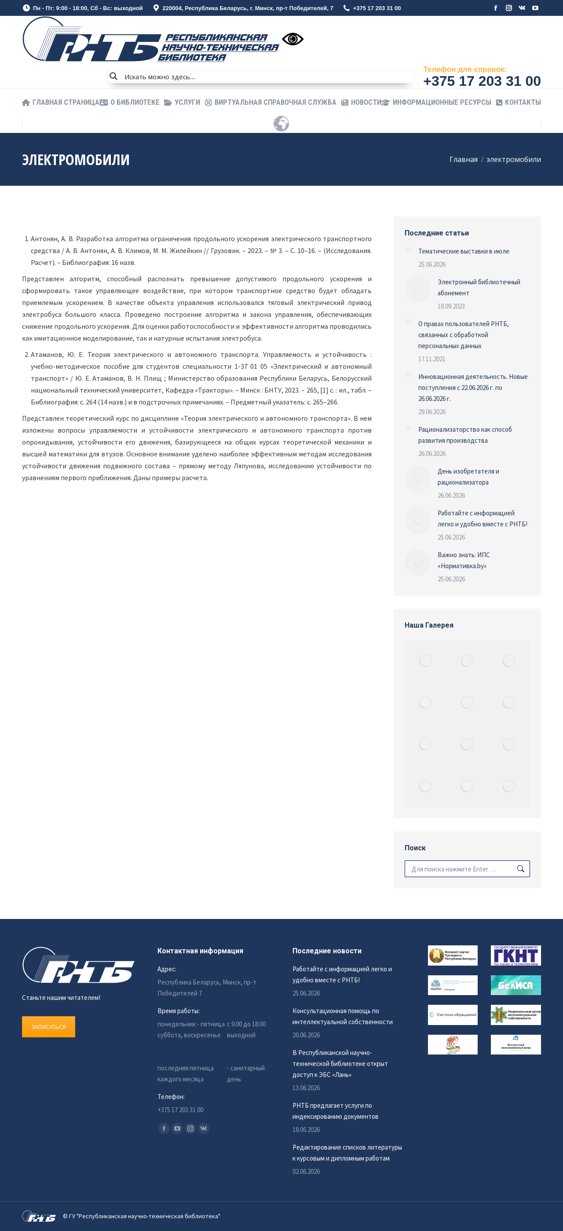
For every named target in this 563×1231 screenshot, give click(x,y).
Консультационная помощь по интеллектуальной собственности (342, 1016)
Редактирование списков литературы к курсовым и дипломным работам (347, 1152)
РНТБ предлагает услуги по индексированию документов (335, 1111)
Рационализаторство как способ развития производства (465, 435)
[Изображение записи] (408, 249)
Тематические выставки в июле (463, 251)
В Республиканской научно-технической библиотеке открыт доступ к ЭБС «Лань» (340, 1063)
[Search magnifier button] (113, 76)
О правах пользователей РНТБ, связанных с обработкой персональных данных (463, 335)
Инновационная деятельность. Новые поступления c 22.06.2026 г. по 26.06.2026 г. (473, 387)
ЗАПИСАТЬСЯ (48, 1027)
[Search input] (266, 76)
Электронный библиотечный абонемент (479, 287)
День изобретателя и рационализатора (468, 476)
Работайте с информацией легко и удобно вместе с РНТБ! (482, 518)
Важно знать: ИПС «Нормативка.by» (464, 560)
